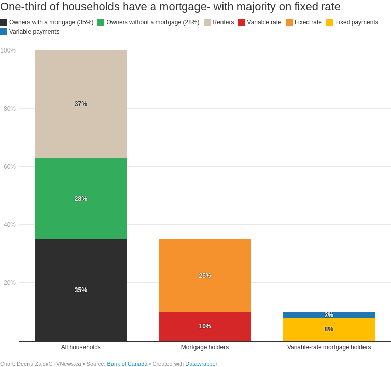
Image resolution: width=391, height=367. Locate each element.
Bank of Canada (127, 364)
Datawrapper (201, 364)
